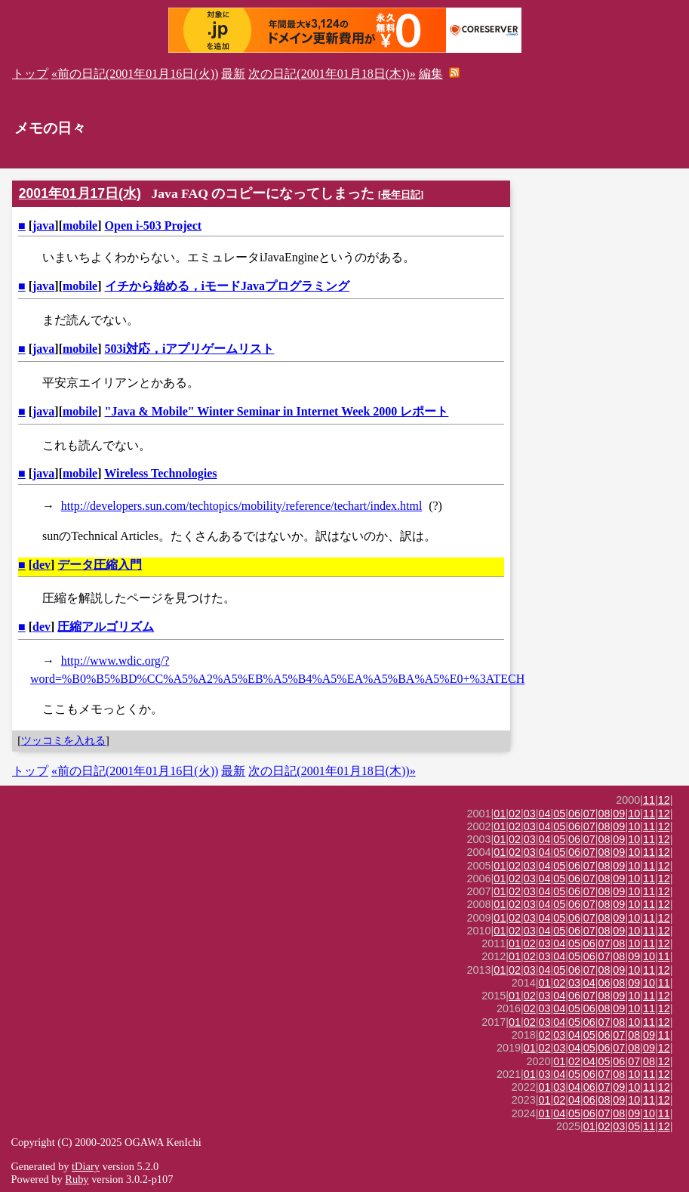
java (43, 225)
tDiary (86, 1166)
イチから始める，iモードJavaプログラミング (227, 285)
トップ (30, 73)
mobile (80, 225)
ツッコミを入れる (63, 740)
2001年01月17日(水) (80, 193)
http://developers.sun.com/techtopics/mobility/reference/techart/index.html (242, 505)
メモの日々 (50, 128)
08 (604, 814)
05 (559, 814)
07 (589, 814)
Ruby (76, 1179)
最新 (233, 73)
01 (500, 814)
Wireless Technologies (160, 473)
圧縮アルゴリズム (105, 626)
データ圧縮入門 (99, 564)
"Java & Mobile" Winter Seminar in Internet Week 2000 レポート (277, 411)
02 (515, 814)
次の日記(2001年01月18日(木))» (331, 73)
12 (664, 800)
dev (41, 564)
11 (649, 800)
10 (634, 814)
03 (530, 814)
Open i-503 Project (153, 225)
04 (545, 814)
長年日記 (400, 194)
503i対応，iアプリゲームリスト (190, 348)
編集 (431, 73)
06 (574, 814)
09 (619, 814)
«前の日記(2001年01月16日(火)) (134, 73)
